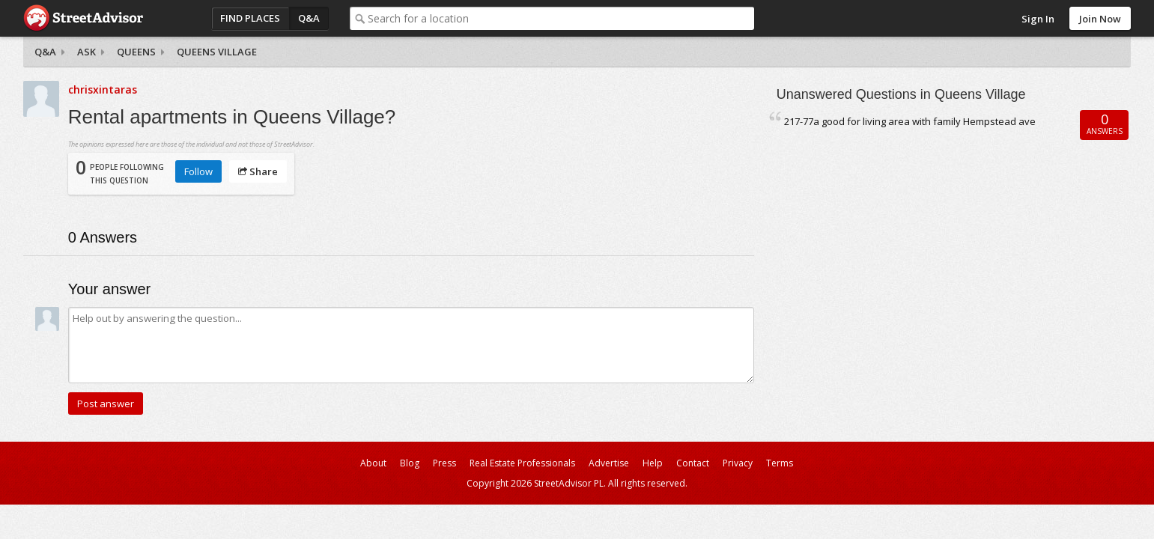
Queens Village (217, 51)
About (373, 463)
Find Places (250, 18)
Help (653, 463)
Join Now (1100, 18)
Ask (86, 51)
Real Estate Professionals (522, 463)
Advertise (609, 463)
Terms (779, 463)
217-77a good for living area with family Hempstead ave (910, 121)
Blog (409, 463)
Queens (136, 51)
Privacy (738, 463)
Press (444, 463)
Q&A (309, 18)
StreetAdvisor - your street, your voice (83, 18)
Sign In (1037, 18)
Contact (692, 463)
